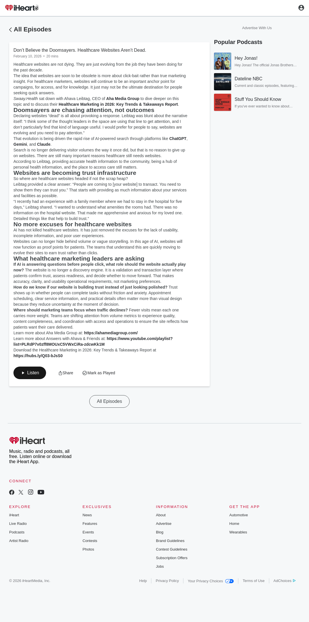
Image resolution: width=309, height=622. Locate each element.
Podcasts (16, 532)
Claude (44, 144)
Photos (88, 549)
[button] (29, 373)
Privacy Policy (167, 581)
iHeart (14, 515)
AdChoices (285, 581)
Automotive (238, 515)
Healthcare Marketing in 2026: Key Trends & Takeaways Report (118, 104)
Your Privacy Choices (211, 581)
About (161, 515)
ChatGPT (178, 138)
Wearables (238, 532)
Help (143, 581)
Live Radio (18, 523)
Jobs (160, 566)
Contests (90, 541)
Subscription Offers (171, 558)
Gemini (20, 144)
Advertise (163, 523)
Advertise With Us (257, 28)
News (87, 515)
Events (88, 532)
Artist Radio (18, 541)
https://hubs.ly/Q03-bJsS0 (38, 355)
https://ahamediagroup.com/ (111, 333)
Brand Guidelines (170, 541)
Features (90, 523)
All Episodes (33, 29)
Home (234, 523)
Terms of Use (254, 581)
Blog (159, 532)
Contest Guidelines (171, 549)
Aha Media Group (122, 98)
